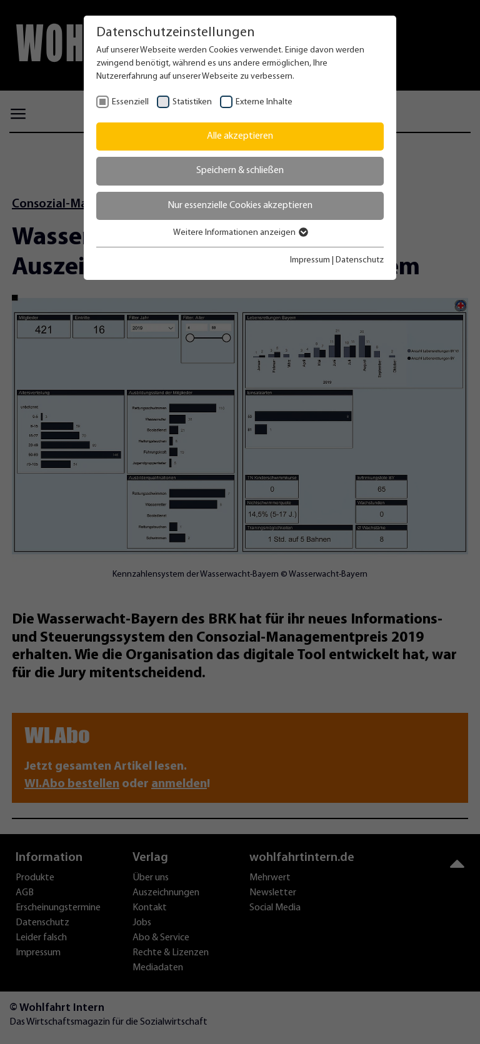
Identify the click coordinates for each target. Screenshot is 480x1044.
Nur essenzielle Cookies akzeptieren (240, 206)
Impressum (310, 260)
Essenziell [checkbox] (130, 102)
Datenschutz (360, 260)
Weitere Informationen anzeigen (240, 232)
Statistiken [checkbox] (192, 102)
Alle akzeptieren (240, 136)
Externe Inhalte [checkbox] (264, 102)
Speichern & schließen (240, 171)
